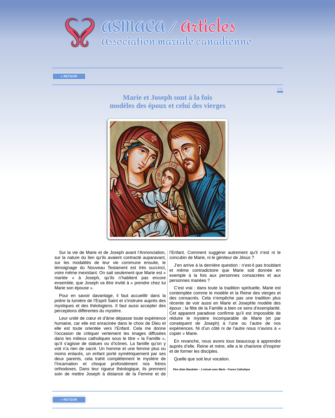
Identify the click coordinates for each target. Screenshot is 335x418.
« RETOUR (69, 76)
